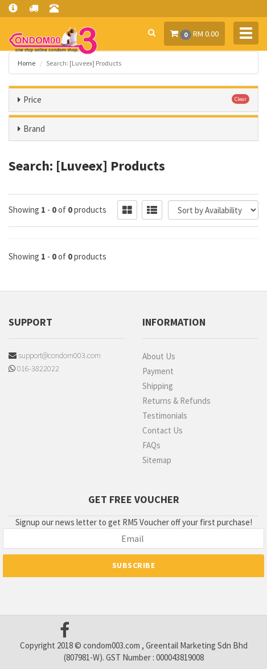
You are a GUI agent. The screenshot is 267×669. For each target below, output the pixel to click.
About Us (158, 356)
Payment (158, 371)
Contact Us (162, 430)
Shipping (157, 385)
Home (26, 63)
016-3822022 (34, 368)
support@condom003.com (55, 355)
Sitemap (156, 460)
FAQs (151, 445)
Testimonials (164, 415)
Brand (34, 128)
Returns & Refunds (176, 400)
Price (32, 99)
